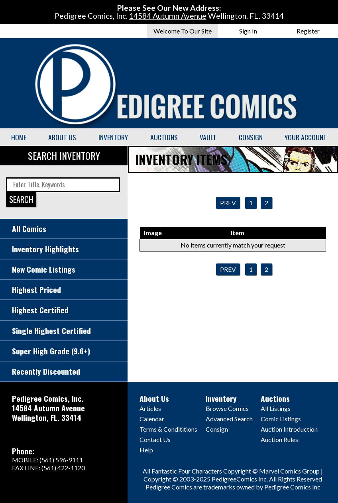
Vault (208, 137)
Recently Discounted (46, 371)
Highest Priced (36, 289)
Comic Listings (281, 418)
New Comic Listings (43, 269)
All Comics (29, 228)
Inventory (113, 137)
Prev (228, 202)
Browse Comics (227, 408)
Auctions (164, 137)
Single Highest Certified (51, 330)
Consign (251, 137)
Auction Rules (279, 439)
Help (146, 450)
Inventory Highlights (45, 249)
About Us (62, 137)
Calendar (152, 418)
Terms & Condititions (168, 429)
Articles (150, 408)
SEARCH (21, 199)
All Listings (276, 408)
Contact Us (155, 439)
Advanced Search (229, 418)
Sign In (248, 31)
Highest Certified (40, 310)
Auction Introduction (289, 429)
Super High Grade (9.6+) (51, 351)
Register (308, 31)
